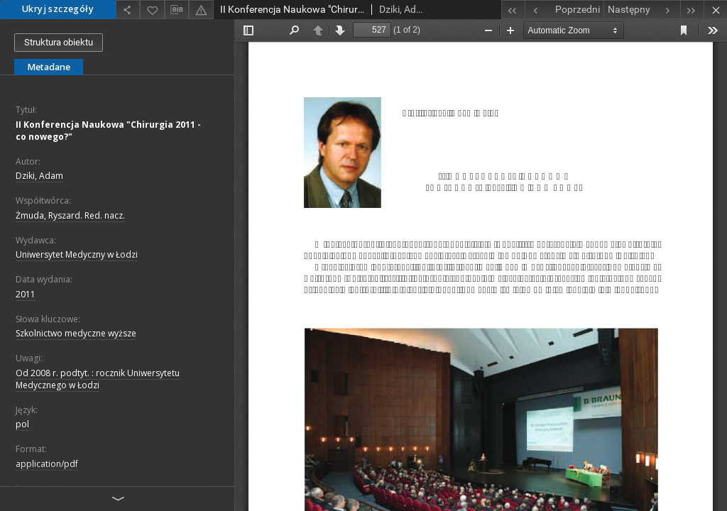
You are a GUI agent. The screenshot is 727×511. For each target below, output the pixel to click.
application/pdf (47, 464)
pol (22, 424)
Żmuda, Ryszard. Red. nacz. (70, 215)
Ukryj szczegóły (58, 9)
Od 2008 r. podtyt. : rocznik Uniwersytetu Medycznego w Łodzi (98, 379)
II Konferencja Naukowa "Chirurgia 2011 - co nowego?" (108, 131)
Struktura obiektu (58, 42)
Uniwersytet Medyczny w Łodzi (77, 254)
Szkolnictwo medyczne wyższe (76, 333)
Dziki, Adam (39, 176)
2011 (25, 294)
